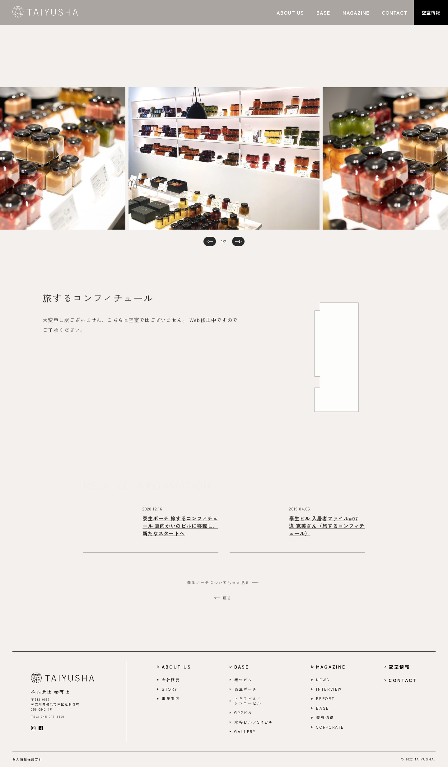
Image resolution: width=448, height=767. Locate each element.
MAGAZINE (331, 666)
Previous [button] (62, 165)
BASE (241, 666)
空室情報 (399, 666)
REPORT (325, 698)
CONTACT (403, 680)
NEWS (323, 680)
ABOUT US (176, 666)
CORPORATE (330, 727)
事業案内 (171, 698)
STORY (169, 689)
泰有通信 (325, 717)
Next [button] (364, 165)
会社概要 (171, 680)
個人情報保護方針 (27, 759)
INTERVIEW (329, 689)
